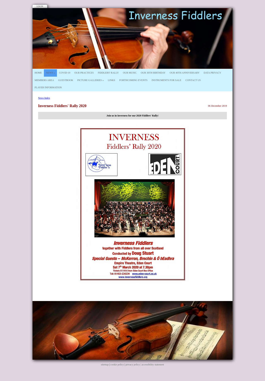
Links (111, 80)
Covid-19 (64, 72)
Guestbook (65, 80)
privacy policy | (134, 364)
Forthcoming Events (133, 80)
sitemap (105, 364)
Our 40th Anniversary (185, 72)
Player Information (48, 87)
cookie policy (117, 364)
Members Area (44, 80)
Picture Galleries (90, 80)
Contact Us (193, 80)
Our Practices (84, 72)
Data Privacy (212, 72)
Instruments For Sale (166, 80)
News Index (44, 98)
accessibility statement (153, 364)
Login (40, 6)
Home (38, 72)
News (50, 72)
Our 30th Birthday (153, 72)
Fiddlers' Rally (108, 72)
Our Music (130, 72)
